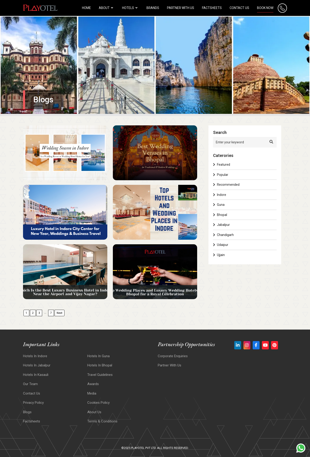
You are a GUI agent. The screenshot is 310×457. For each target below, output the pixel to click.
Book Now (265, 8)
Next (59, 313)
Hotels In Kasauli (35, 375)
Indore (219, 195)
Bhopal (220, 215)
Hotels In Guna (98, 356)
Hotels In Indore (35, 356)
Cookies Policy (98, 403)
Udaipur (220, 245)
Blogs (27, 412)
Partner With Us (169, 365)
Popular (220, 175)
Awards (93, 384)
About (106, 8)
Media (91, 393)
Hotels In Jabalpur (36, 365)
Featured (221, 164)
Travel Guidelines (100, 375)
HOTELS (130, 8)
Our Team (30, 384)
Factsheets (212, 8)
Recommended (226, 184)
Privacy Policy (33, 403)
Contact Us (239, 8)
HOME (86, 8)
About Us (94, 412)
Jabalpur (221, 225)
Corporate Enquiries (173, 356)
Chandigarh (223, 235)
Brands (152, 8)
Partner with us (180, 8)
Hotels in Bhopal (99, 365)
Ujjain (219, 255)
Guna (219, 204)
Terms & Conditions (102, 421)
